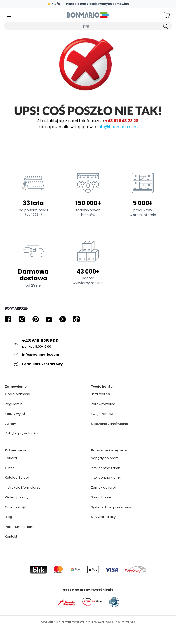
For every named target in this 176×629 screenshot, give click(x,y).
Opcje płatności (18, 394)
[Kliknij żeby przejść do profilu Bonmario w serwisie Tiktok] (76, 319)
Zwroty (10, 423)
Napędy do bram (105, 458)
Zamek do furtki (103, 487)
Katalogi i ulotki (17, 477)
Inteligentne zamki (106, 468)
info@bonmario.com (118, 127)
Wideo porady (16, 497)
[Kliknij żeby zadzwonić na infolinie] (88, 343)
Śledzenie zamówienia (109, 423)
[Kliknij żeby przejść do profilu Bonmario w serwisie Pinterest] (35, 319)
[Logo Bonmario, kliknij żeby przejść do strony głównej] (88, 14)
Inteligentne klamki (106, 477)
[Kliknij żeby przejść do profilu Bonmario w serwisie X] (62, 319)
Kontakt (11, 536)
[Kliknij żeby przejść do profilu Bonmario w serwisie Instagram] (22, 319)
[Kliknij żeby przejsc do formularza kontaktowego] (88, 364)
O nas (9, 468)
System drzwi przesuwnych (113, 507)
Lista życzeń (100, 394)
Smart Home (101, 497)
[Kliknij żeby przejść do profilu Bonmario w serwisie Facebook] (8, 319)
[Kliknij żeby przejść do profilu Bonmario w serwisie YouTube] (49, 319)
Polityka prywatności (21, 433)
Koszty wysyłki (16, 413)
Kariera (11, 458)
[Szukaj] (165, 25)
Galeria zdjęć (15, 507)
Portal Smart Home (20, 526)
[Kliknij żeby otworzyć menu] (9, 15)
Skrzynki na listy (103, 516)
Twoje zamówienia (106, 413)
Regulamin (13, 404)
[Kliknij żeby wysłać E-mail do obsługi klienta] (88, 354)
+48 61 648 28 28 (122, 121)
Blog (8, 516)
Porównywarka (103, 404)
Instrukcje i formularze (23, 487)
